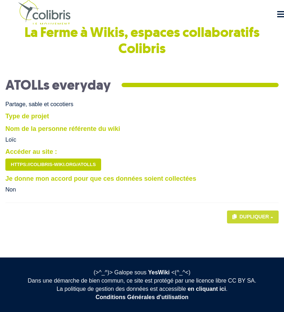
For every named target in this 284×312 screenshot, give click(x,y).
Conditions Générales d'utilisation (142, 297)
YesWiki (159, 272)
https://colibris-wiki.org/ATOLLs (53, 164)
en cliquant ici (207, 289)
